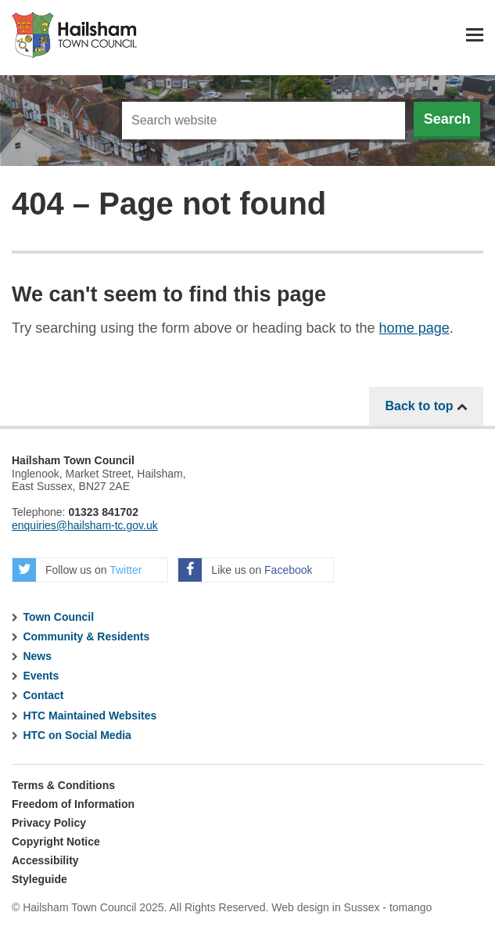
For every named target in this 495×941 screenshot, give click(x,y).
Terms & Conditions (63, 785)
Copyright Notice (56, 841)
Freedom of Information (73, 804)
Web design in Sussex (325, 907)
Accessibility (45, 860)
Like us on (245, 570)
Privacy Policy (49, 823)
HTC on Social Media (77, 735)
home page (414, 328)
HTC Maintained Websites (89, 715)
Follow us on (77, 570)
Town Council (58, 617)
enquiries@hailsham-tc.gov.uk (85, 525)
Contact (43, 695)
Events (41, 675)
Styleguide (39, 879)
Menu (474, 34)
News (37, 656)
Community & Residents (86, 636)
